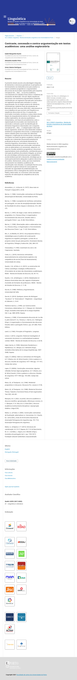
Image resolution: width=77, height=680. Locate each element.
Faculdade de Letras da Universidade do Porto (32, 675)
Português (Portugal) (12, 452)
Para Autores (8, 475)
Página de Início (9, 36)
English (7, 449)
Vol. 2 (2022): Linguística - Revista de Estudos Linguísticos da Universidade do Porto (29, 37)
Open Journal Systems (12, 487)
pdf (50, 78)
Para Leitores (9, 472)
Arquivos (19, 36)
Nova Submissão (11, 461)
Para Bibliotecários (10, 478)
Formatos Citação (53, 113)
